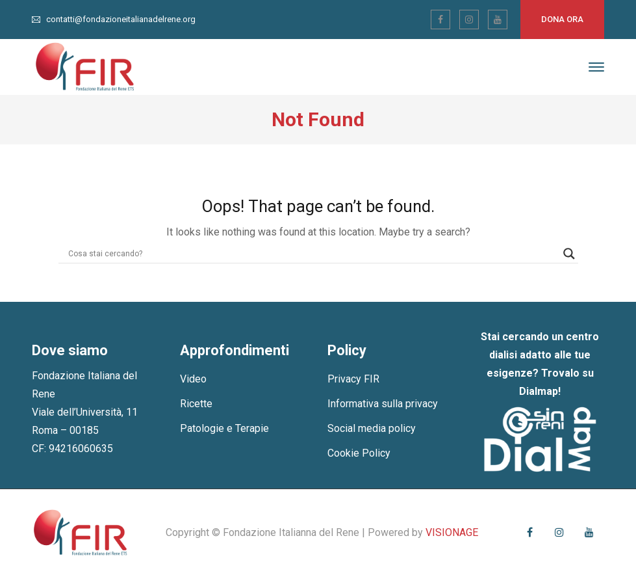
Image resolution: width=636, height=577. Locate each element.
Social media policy (371, 428)
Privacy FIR (353, 379)
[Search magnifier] (569, 254)
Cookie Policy (358, 453)
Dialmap (538, 391)
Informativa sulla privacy (382, 403)
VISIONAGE (452, 532)
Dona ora (562, 19)
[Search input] (312, 254)
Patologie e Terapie (224, 428)
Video (193, 379)
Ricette (196, 403)
